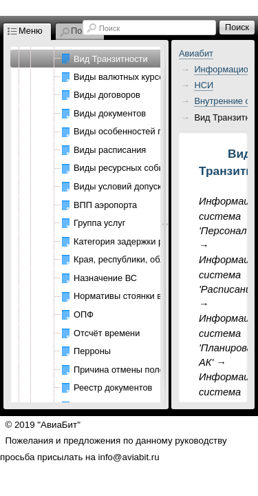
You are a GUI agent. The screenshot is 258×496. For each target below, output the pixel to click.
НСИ (203, 85)
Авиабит (196, 53)
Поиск (109, 28)
